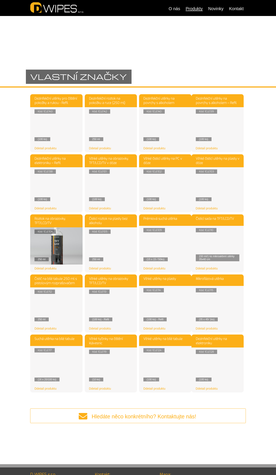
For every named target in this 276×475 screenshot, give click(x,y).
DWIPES (57, 7)
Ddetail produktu (45, 148)
